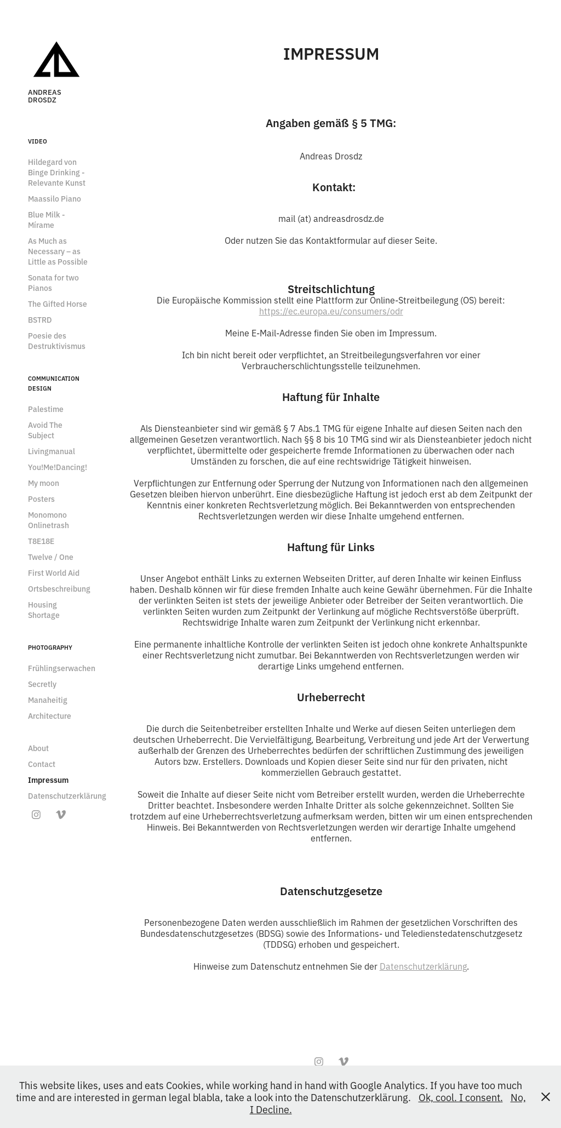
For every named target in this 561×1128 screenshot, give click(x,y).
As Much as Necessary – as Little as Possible (58, 251)
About (38, 747)
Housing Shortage (44, 609)
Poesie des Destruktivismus (56, 340)
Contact (41, 763)
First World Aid (53, 572)
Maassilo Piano (54, 198)
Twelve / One (50, 556)
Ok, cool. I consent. (461, 1096)
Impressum (48, 779)
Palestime (46, 408)
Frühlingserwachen (61, 667)
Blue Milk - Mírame (46, 219)
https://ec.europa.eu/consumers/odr (331, 311)
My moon (43, 482)
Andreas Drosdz (45, 95)
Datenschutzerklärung (67, 795)
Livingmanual (51, 450)
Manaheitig (47, 699)
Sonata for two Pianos (53, 282)
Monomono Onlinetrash (48, 519)
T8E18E (41, 540)
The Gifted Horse (57, 303)
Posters (41, 498)
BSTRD (40, 319)
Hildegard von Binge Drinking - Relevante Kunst (56, 172)
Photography (50, 647)
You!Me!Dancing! (57, 466)
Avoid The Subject (45, 429)
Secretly (42, 683)
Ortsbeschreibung (59, 588)
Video (37, 140)
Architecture (49, 715)
